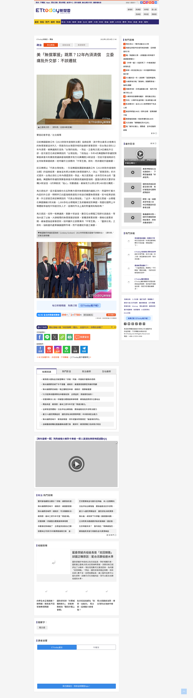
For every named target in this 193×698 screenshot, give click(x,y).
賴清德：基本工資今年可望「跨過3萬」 (54, 516)
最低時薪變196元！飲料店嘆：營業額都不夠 (140, 113)
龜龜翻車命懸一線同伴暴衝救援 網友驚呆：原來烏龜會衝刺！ (149, 218)
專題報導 (81, 45)
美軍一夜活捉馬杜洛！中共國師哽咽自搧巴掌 (139, 72)
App (48, 2)
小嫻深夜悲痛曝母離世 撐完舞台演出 (141, 96)
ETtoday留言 (57, 647)
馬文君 (42, 627)
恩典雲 (138, 14)
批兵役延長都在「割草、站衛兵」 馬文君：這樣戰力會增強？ (86, 605)
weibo (153, 2)
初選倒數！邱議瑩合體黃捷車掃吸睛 (53, 521)
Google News (156, 2)
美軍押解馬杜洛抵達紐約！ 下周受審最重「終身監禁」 (149, 173)
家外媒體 (77, 2)
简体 (37, 2)
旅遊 (80, 22)
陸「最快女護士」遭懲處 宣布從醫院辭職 (139, 128)
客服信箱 (127, 306)
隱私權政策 (143, 306)
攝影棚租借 (97, 2)
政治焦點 (51, 45)
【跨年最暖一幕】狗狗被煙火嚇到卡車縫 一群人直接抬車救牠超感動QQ (71, 438)
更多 (154, 133)
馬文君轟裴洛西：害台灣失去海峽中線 (106, 602)
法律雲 (146, 9)
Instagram (132, 324)
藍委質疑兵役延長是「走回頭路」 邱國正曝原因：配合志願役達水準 (93, 554)
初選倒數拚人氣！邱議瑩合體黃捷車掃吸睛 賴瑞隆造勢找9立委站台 (71, 399)
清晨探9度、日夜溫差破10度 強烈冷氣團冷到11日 (140, 91)
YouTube (144, 2)
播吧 (53, 22)
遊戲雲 (154, 14)
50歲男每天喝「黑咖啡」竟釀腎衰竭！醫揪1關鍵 (139, 83)
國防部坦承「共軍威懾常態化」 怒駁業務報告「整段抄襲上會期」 (66, 605)
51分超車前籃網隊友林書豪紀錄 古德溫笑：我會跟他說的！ (68, 394)
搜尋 (137, 2)
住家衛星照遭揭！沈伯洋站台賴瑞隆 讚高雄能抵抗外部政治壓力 (70, 409)
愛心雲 (154, 9)
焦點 (42, 22)
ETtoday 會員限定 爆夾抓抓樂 (145, 251)
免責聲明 (136, 309)
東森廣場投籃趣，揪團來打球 (145, 238)
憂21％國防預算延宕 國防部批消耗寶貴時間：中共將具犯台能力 (70, 414)
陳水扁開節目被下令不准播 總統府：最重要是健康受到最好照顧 (70, 384)
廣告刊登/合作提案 (131, 303)
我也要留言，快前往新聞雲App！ (77, 686)
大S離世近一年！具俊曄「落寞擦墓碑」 (141, 77)
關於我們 (143, 299)
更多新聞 (110, 315)
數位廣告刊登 (87, 2)
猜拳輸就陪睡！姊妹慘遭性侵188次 (139, 119)
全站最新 (106, 371)
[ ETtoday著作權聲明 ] (79, 357)
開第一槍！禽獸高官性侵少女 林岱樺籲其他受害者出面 (149, 203)
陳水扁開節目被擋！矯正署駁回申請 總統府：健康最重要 (67, 389)
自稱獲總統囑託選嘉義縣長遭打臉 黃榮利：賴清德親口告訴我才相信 (72, 424)
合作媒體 (151, 303)
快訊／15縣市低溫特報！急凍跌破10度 (141, 100)
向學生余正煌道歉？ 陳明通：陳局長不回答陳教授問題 (47, 603)
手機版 (42, 2)
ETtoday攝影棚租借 (142, 279)
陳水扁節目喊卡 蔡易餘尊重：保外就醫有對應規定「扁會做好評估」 (72, 419)
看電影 (130, 9)
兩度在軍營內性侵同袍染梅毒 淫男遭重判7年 (139, 49)
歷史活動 (54, 2)
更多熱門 (111, 535)
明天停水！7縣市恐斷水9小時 (137, 44)
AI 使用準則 (145, 309)
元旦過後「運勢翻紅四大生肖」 (138, 122)
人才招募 (135, 299)
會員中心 (70, 2)
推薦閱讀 (46, 371)
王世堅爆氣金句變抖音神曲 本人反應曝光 (97, 501)
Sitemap (135, 306)
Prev (114, 327)
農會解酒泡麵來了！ (142, 265)
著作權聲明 (128, 309)
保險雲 (146, 14)
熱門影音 (66, 371)
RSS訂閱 (127, 313)
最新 (37, 22)
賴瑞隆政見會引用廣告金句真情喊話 (94, 531)
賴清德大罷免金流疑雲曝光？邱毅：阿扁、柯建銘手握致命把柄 (69, 379)
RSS (150, 2)
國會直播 (66, 45)
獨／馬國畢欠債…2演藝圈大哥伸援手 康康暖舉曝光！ (140, 57)
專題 (58, 22)
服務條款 (152, 306)
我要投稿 (127, 299)
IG (147, 2)
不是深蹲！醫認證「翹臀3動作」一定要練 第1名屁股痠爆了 (76, 327)
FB (141, 2)
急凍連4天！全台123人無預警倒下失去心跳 (139, 106)
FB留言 (96, 647)
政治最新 (86, 371)
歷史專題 (62, 2)
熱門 (47, 22)
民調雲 (138, 9)
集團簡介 (151, 299)
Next (111, 327)
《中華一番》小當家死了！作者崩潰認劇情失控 (139, 64)
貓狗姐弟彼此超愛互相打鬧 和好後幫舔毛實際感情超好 (149, 188)
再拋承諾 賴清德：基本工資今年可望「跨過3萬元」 (65, 404)
